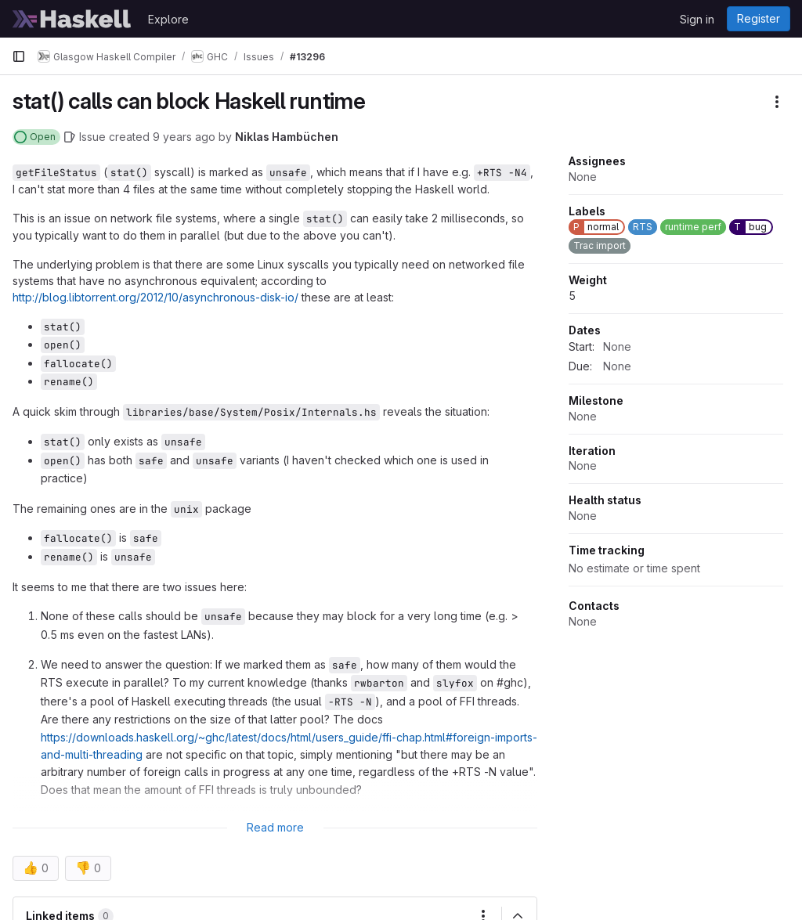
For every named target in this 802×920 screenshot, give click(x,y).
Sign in (697, 19)
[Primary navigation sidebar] (18, 56)
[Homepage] (72, 18)
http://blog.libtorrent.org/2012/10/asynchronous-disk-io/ (155, 297)
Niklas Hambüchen (286, 136)
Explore (168, 19)
